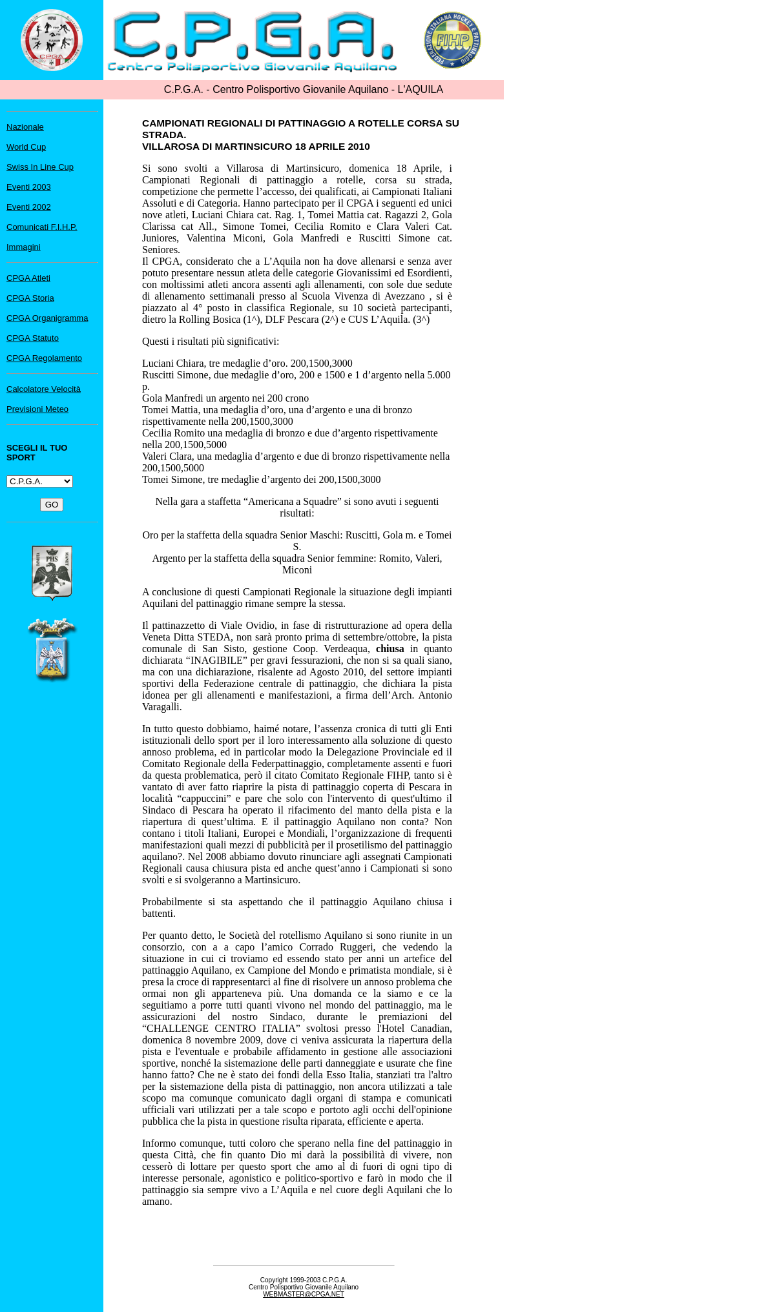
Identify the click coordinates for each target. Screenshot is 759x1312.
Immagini (23, 247)
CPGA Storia (30, 298)
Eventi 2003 (28, 187)
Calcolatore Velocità (43, 389)
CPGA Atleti (28, 278)
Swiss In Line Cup (40, 167)
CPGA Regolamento (44, 358)
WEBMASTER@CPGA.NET (303, 1294)
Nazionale (25, 127)
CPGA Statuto (32, 338)
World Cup (26, 147)
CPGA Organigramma (47, 318)
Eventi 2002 (28, 207)
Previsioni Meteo (37, 409)
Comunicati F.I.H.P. (42, 227)
